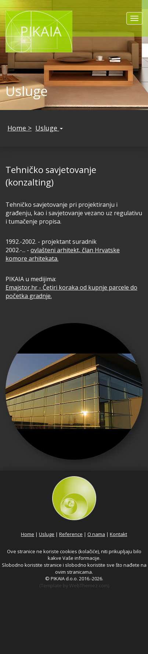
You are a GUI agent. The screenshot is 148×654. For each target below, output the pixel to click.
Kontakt (118, 534)
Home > (19, 128)
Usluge (49, 128)
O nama (96, 534)
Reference (71, 534)
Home (27, 534)
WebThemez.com (88, 585)
